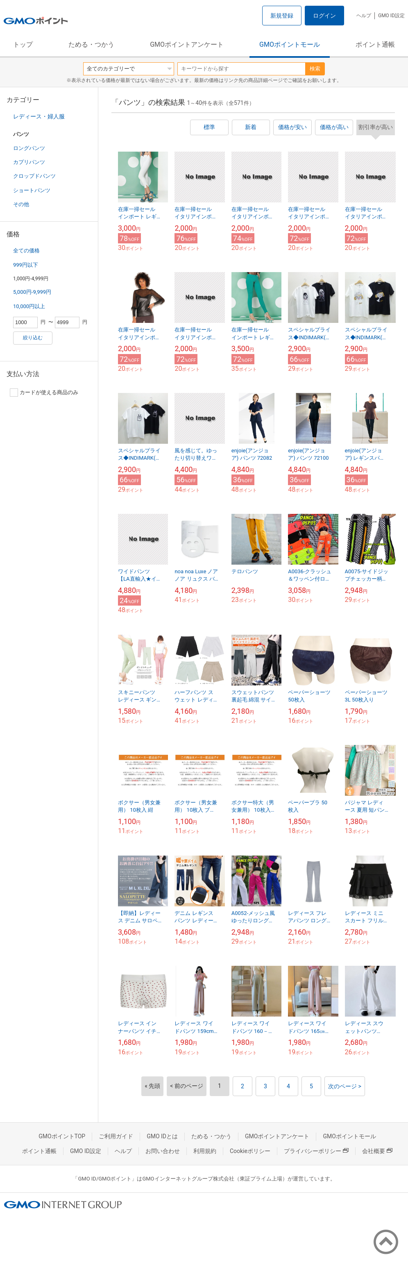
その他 (21, 204)
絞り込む (33, 338)
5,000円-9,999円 (32, 292)
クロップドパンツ (34, 176)
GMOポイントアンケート (187, 44)
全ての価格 (26, 250)
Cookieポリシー (250, 1151)
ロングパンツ (29, 148)
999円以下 (25, 265)
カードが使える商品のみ (44, 392)
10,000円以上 (29, 306)
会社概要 (377, 1151)
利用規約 (204, 1151)
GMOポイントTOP (62, 1136)
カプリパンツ (29, 162)
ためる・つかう (91, 44)
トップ (23, 44)
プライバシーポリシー (316, 1151)
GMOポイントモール (289, 44)
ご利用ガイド (116, 1136)
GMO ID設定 (391, 15)
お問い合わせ (162, 1151)
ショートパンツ (31, 190)
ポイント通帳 (375, 44)
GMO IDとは (162, 1136)
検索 (315, 69)
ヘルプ (363, 15)
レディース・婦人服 (39, 116)
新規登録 (281, 15)
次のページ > (344, 1086)
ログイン (324, 15)
